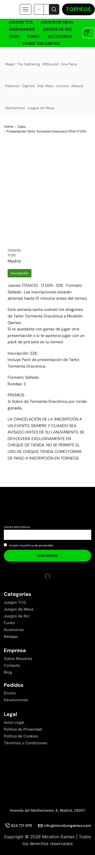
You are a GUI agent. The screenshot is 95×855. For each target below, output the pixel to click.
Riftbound (50, 58)
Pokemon (12, 80)
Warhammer (22, 29)
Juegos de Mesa (56, 22)
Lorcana (62, 80)
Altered (77, 80)
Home (8, 126)
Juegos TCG (20, 22)
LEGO (14, 36)
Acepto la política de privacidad (31, 545)
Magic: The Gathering (22, 58)
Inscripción (19, 273)
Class (21, 126)
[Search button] (54, 9)
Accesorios (60, 36)
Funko (33, 36)
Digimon (28, 80)
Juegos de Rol (57, 29)
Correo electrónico (17, 527)
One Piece (69, 58)
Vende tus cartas (41, 43)
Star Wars (45, 80)
